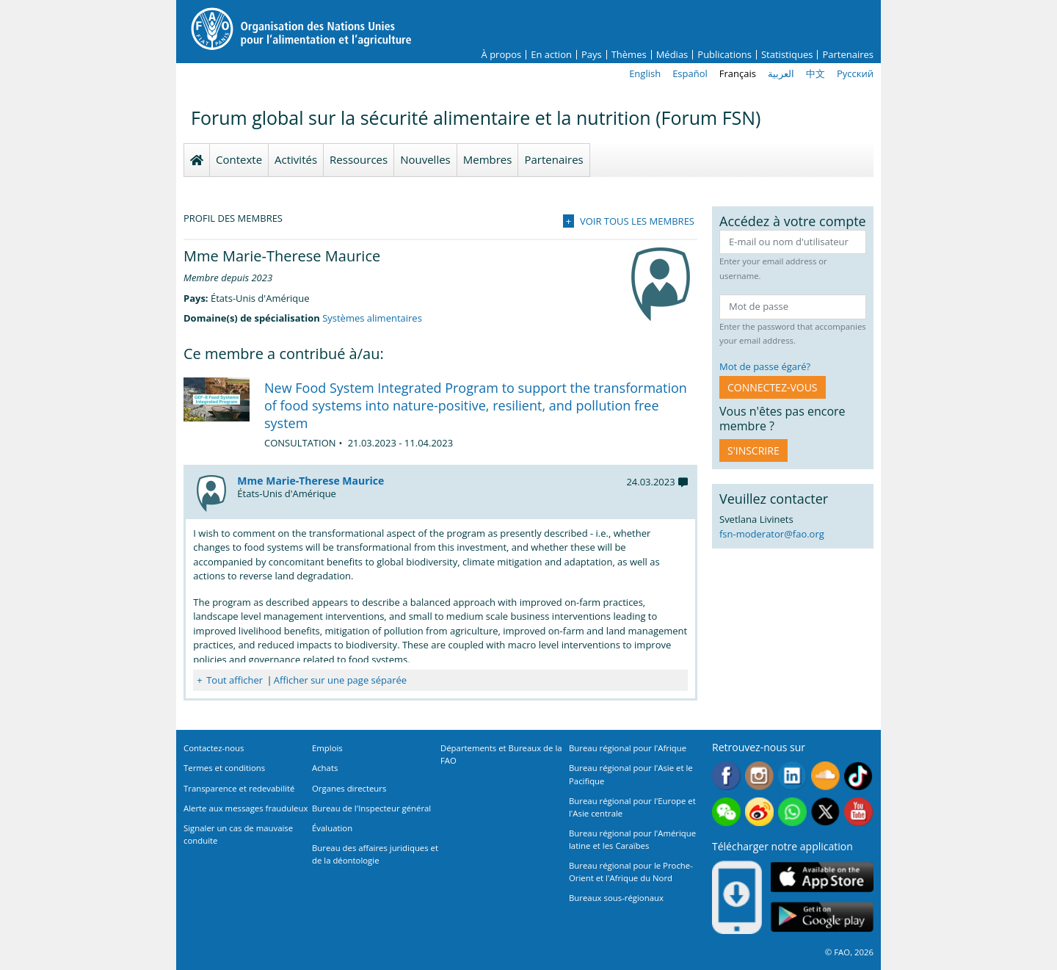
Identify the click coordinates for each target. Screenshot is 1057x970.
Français (737, 73)
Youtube (858, 811)
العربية (781, 73)
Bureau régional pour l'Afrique (627, 747)
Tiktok (858, 775)
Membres (487, 159)
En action (551, 54)
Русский (855, 73)
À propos (502, 54)
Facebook (726, 775)
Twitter (825, 811)
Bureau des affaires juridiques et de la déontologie (375, 854)
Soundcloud (825, 775)
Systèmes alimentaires (372, 318)
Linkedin (792, 775)
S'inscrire (753, 450)
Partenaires (847, 54)
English (645, 73)
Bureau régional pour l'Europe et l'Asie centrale (632, 807)
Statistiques (787, 54)
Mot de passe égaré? (764, 366)
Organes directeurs (349, 788)
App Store (822, 877)
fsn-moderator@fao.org (771, 533)
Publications (724, 54)
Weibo (759, 811)
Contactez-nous (214, 747)
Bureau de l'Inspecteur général (371, 808)
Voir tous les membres (637, 221)
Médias (672, 54)
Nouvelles (425, 159)
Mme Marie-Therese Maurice (310, 481)
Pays (591, 54)
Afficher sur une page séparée (340, 680)
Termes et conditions (224, 767)
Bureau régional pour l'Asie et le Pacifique (631, 774)
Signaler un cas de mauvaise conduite (238, 834)
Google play (822, 917)
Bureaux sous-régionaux (616, 897)
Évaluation (332, 827)
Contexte (239, 159)
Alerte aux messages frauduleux (246, 808)
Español (690, 73)
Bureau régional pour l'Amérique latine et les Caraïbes (632, 839)
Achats (325, 767)
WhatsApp (792, 811)
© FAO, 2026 (849, 952)
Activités (296, 159)
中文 (815, 73)
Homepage (196, 160)
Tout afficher (234, 680)
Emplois (327, 747)
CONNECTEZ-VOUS (772, 387)
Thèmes (629, 54)
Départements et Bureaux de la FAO (501, 754)
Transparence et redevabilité (239, 788)
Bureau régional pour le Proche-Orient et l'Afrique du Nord (631, 871)
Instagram (759, 775)
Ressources (359, 159)
